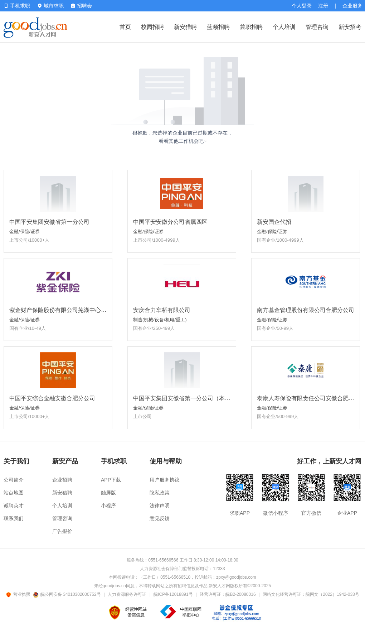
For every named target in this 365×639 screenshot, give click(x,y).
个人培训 (284, 27)
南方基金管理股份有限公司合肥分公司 (305, 310)
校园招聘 (152, 27)
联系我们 (14, 518)
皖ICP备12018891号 (173, 594)
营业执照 (19, 594)
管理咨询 (317, 27)
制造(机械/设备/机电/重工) (160, 319)
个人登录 (302, 6)
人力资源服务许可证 (127, 594)
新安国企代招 (274, 222)
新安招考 (350, 27)
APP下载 (111, 480)
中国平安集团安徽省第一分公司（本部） (184, 398)
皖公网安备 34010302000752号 (67, 594)
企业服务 (352, 6)
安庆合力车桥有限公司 (161, 310)
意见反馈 (160, 518)
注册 (323, 6)
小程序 (108, 505)
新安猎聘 (185, 27)
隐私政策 (160, 492)
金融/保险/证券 (24, 231)
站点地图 (14, 492)
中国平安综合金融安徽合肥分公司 (52, 398)
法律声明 (160, 505)
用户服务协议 (165, 480)
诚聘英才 (14, 505)
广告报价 (62, 531)
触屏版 (108, 492)
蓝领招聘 (218, 27)
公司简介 (14, 480)
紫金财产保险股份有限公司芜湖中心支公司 (63, 310)
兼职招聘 (251, 27)
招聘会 (81, 6)
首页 (125, 27)
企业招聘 (62, 480)
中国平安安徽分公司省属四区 (170, 222)
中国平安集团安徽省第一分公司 (49, 222)
